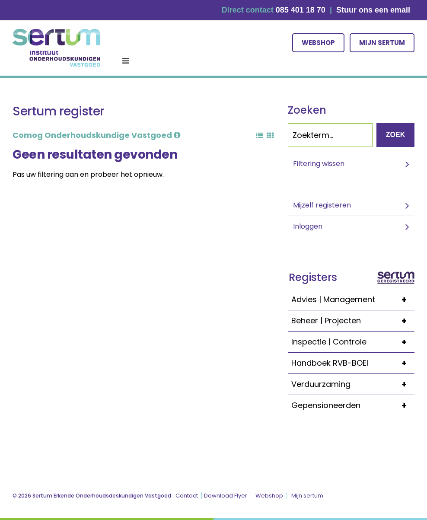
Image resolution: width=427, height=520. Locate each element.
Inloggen (307, 226)
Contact (186, 495)
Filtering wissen (318, 164)
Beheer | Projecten (352, 320)
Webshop (318, 42)
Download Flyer (225, 495)
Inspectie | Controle (352, 342)
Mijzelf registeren (322, 205)
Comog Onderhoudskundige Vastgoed (96, 135)
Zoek (395, 134)
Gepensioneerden (352, 405)
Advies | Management (352, 299)
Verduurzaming (352, 384)
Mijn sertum (382, 42)
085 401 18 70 (300, 10)
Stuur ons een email (373, 10)
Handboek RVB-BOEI (352, 363)
